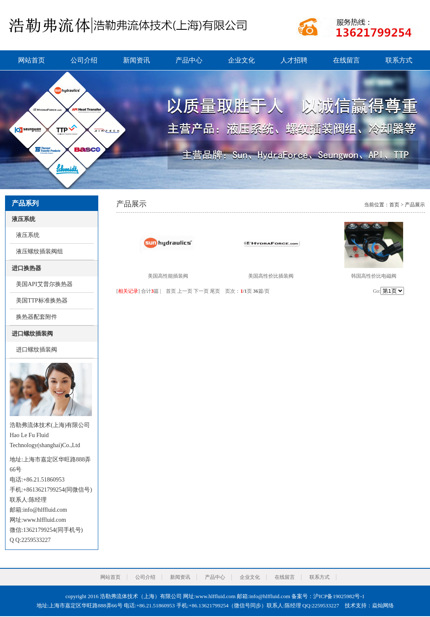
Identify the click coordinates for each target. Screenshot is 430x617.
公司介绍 (84, 60)
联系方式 (398, 60)
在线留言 (346, 60)
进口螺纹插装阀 (36, 349)
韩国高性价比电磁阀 (373, 276)
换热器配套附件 (36, 317)
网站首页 (31, 60)
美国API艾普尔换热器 (44, 284)
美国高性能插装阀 (168, 276)
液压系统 (27, 235)
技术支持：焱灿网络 (369, 605)
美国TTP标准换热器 (42, 300)
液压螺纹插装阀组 (39, 251)
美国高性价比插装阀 (271, 276)
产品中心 (189, 60)
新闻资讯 (136, 60)
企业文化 (241, 60)
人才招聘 (294, 60)
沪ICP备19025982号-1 (338, 596)
